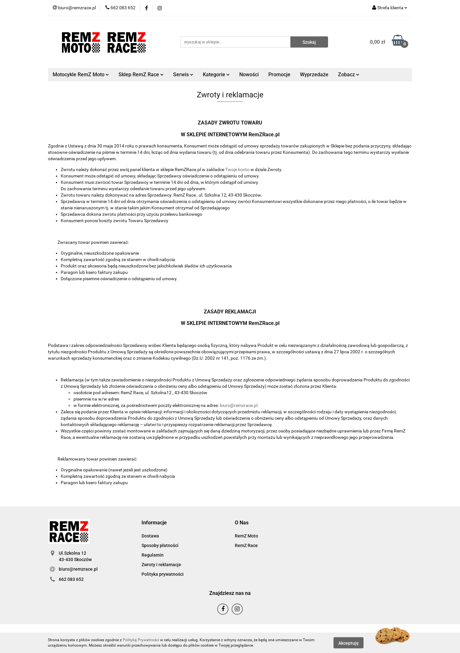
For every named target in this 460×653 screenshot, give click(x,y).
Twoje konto (237, 169)
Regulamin (153, 555)
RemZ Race (246, 545)
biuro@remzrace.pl (238, 405)
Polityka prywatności (163, 574)
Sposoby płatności (160, 545)
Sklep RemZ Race (141, 74)
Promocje (279, 74)
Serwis (183, 74)
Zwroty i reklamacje (161, 564)
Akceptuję (348, 642)
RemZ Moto (246, 535)
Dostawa (150, 535)
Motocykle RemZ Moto (81, 74)
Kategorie (216, 74)
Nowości (249, 74)
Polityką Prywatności (141, 640)
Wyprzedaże (314, 74)
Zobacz (348, 74)
